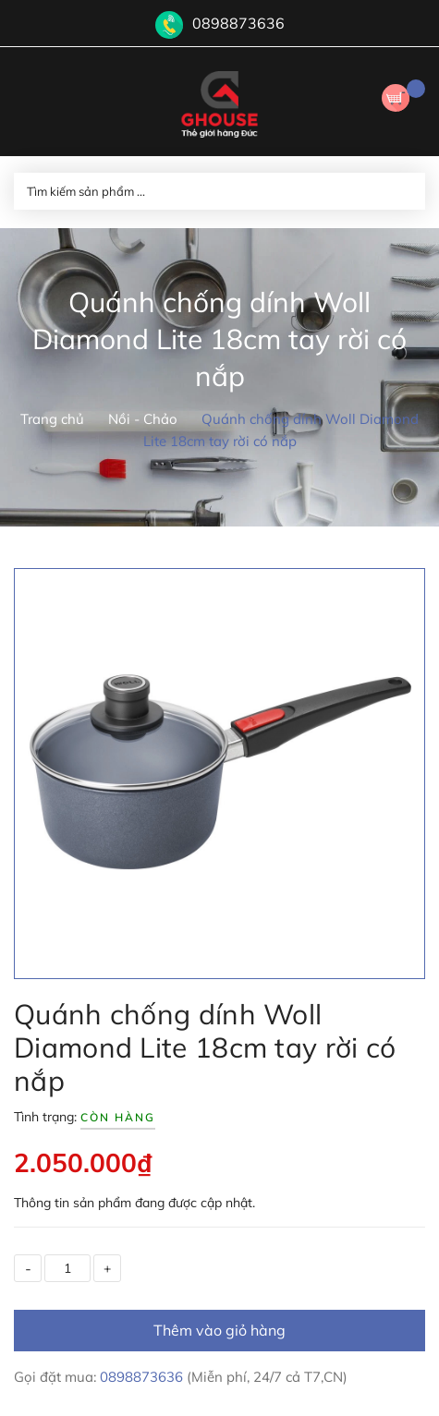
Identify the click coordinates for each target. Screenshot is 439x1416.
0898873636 (238, 23)
